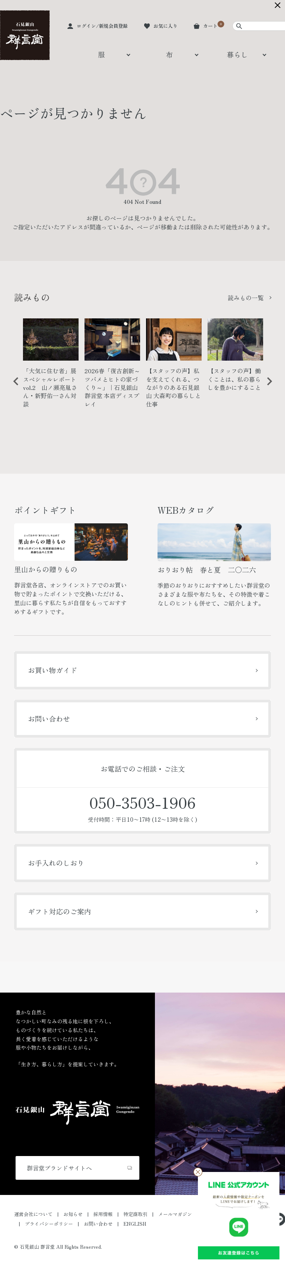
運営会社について (33, 1214)
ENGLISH (134, 1223)
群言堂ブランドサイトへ (59, 1167)
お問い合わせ (49, 718)
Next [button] (266, 387)
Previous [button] (13, 387)
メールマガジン (175, 1214)
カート (210, 25)
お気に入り (165, 25)
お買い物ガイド (52, 670)
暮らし (237, 54)
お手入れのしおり (56, 863)
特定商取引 (135, 1214)
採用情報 (103, 1214)
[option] (51, 366)
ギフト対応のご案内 (59, 911)
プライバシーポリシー (49, 1223)
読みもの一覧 (246, 297)
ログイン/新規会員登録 (102, 25)
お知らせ (73, 1214)
